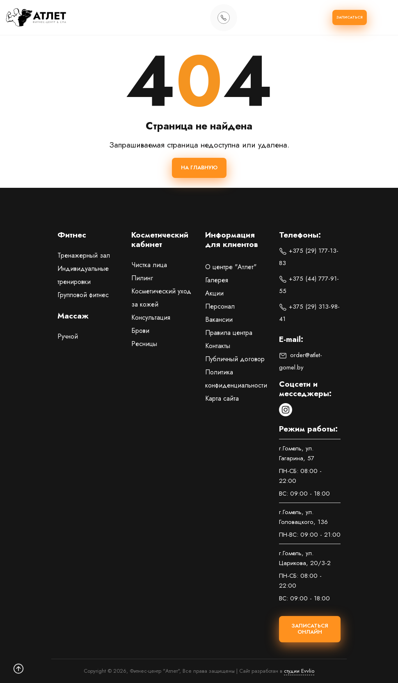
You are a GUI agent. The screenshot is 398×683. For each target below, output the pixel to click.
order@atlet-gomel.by (300, 361)
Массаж (73, 316)
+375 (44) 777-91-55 (309, 284)
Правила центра (228, 332)
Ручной (67, 336)
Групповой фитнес (83, 295)
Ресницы (144, 343)
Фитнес (71, 235)
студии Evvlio (299, 671)
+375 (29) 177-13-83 (309, 257)
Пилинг (142, 278)
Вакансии (219, 319)
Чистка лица (149, 265)
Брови (140, 330)
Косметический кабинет (159, 240)
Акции (214, 293)
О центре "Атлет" (230, 267)
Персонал (220, 306)
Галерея (216, 280)
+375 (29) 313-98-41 (309, 312)
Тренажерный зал (83, 255)
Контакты (217, 346)
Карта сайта (222, 398)
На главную (199, 167)
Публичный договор (235, 359)
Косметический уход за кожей (161, 297)
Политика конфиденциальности (236, 378)
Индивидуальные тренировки (83, 275)
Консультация (150, 317)
